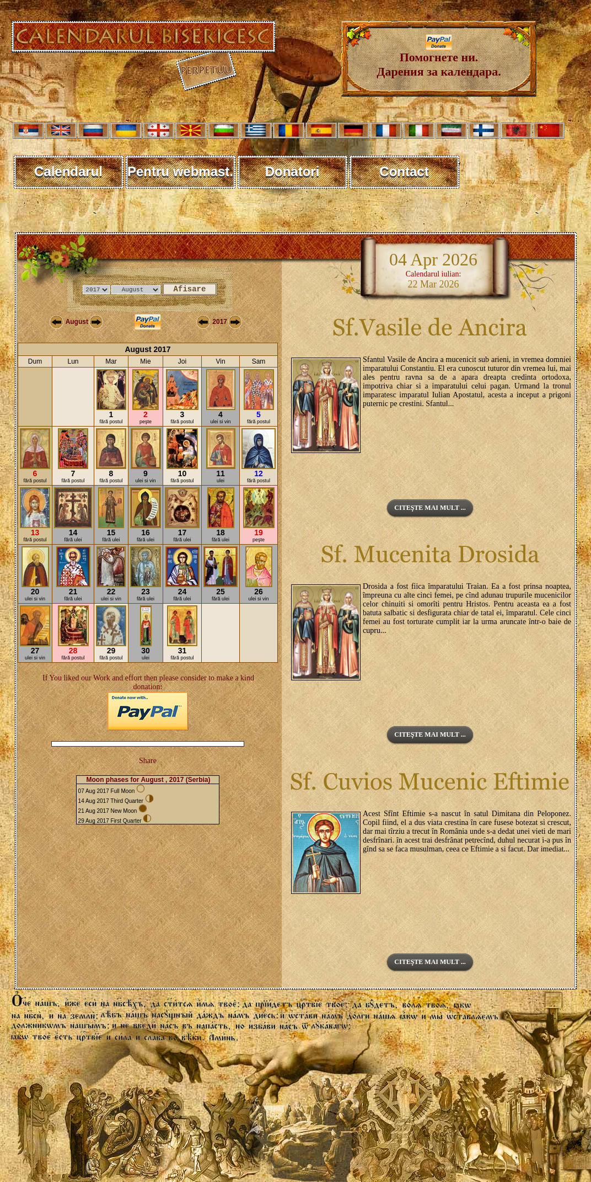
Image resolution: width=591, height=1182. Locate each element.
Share (148, 761)
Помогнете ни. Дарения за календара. (439, 58)
